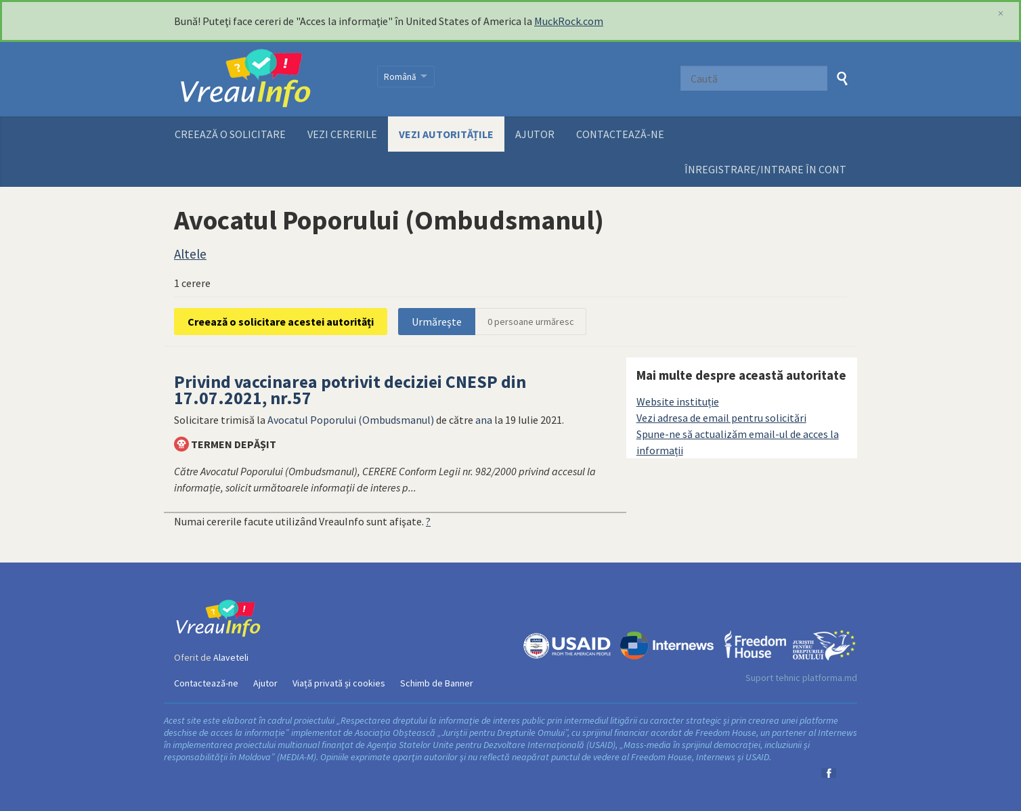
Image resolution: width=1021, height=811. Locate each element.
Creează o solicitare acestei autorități (281, 321)
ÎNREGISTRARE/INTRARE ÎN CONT (765, 169)
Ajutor (535, 134)
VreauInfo (267, 79)
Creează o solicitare (230, 134)
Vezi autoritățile (446, 134)
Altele (190, 254)
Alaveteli (230, 657)
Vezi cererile (342, 134)
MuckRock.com (568, 21)
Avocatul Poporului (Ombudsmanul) (350, 419)
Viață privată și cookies (338, 683)
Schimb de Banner (436, 683)
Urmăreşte (437, 321)
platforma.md (829, 678)
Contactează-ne (620, 134)
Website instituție (677, 401)
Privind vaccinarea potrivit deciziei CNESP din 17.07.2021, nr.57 (350, 390)
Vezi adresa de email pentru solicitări (721, 417)
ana (483, 419)
